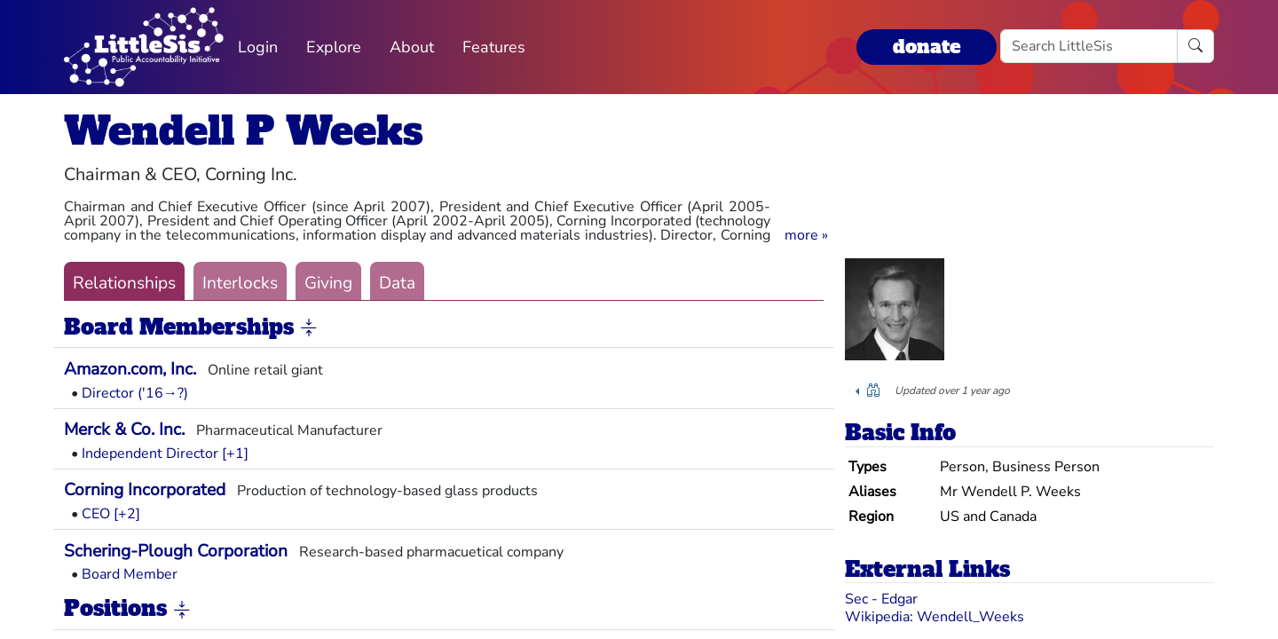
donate (926, 46)
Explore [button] (333, 47)
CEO (96, 514)
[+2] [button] (127, 514)
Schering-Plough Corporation (176, 551)
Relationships (124, 283)
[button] (806, 235)
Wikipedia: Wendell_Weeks (934, 617)
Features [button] (493, 47)
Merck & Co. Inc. (124, 429)
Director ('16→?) (135, 393)
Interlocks (240, 283)
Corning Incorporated (144, 489)
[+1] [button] (235, 453)
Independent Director (150, 453)
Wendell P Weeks (243, 131)
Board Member (130, 574)
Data (397, 283)
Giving (328, 283)
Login (258, 47)
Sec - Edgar (881, 599)
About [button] (412, 47)
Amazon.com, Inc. (130, 369)
